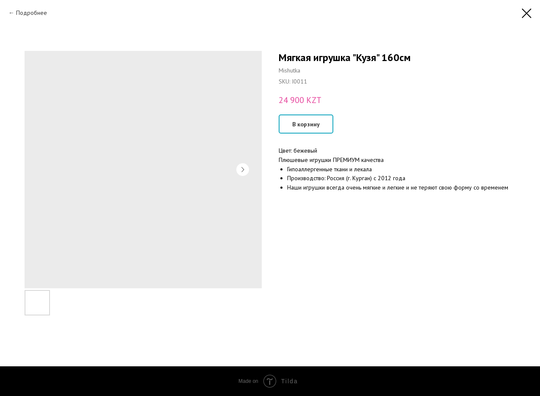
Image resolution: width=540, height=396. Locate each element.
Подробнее (31, 13)
